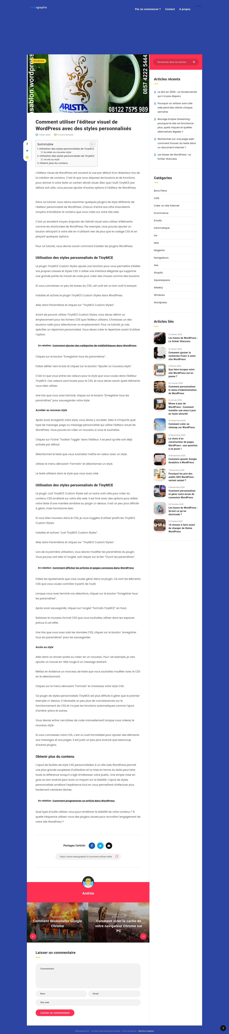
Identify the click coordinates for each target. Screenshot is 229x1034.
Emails (158, 193)
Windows (159, 268)
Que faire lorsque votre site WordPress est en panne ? (182, 346)
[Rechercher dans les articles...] (176, 35)
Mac (156, 216)
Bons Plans (160, 164)
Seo (156, 238)
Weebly (158, 260)
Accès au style (51, 132)
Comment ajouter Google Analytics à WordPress (183, 434)
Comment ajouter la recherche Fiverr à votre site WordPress (182, 329)
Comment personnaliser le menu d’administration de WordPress (183, 363)
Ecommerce (161, 186)
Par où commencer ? (148, 9)
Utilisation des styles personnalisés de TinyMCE (66, 121)
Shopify (158, 245)
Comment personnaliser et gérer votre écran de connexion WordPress (182, 467)
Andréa (88, 866)
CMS (156, 171)
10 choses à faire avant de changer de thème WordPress (182, 501)
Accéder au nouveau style (57, 125)
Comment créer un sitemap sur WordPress (182, 399)
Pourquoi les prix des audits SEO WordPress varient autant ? (181, 450)
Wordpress (38, 34)
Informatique (162, 201)
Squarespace (162, 253)
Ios (155, 208)
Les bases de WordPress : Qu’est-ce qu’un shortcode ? (183, 484)
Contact (170, 9)
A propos (184, 9)
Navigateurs (161, 231)
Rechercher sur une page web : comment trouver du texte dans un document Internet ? (177, 116)
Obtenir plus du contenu (54, 136)
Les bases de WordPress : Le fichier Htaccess (183, 313)
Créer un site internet (166, 178)
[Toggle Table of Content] (91, 117)
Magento (159, 223)
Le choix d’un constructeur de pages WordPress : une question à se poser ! (183, 416)
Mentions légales (146, 1004)
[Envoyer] (194, 34)
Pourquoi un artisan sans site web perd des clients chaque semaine (175, 81)
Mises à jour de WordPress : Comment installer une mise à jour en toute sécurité (182, 381)
